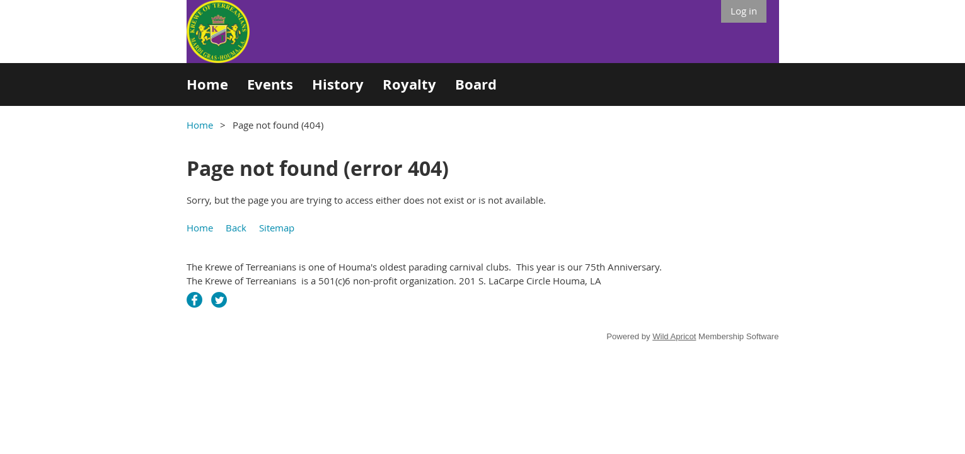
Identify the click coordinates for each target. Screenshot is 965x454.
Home (200, 125)
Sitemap (276, 227)
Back (236, 227)
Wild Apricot (674, 336)
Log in (744, 10)
